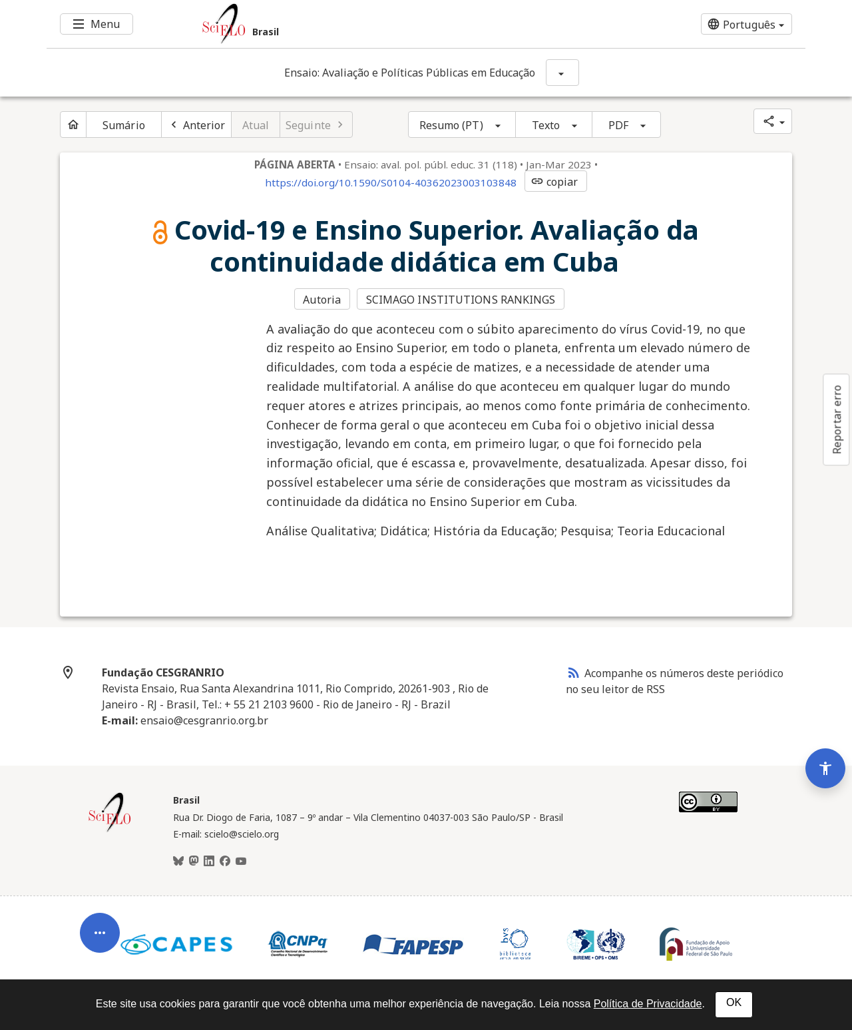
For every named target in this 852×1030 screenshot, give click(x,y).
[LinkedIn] (209, 861)
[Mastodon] (193, 861)
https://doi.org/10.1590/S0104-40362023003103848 (391, 182)
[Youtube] (241, 861)
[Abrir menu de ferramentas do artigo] (100, 937)
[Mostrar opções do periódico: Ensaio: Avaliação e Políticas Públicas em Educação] (562, 72)
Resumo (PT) (451, 125)
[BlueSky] (178, 861)
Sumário (124, 125)
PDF (618, 125)
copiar (554, 181)
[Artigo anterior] (196, 124)
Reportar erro (836, 419)
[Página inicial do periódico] (73, 124)
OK (734, 1002)
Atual (256, 125)
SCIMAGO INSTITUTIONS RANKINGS (461, 299)
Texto (546, 125)
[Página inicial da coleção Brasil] (110, 830)
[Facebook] (225, 861)
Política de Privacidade (648, 1003)
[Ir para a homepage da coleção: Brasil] (362, 24)
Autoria (322, 299)
